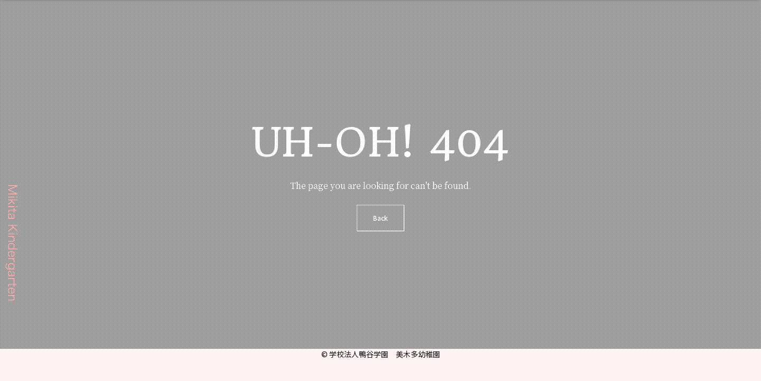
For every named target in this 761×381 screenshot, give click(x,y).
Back (380, 217)
